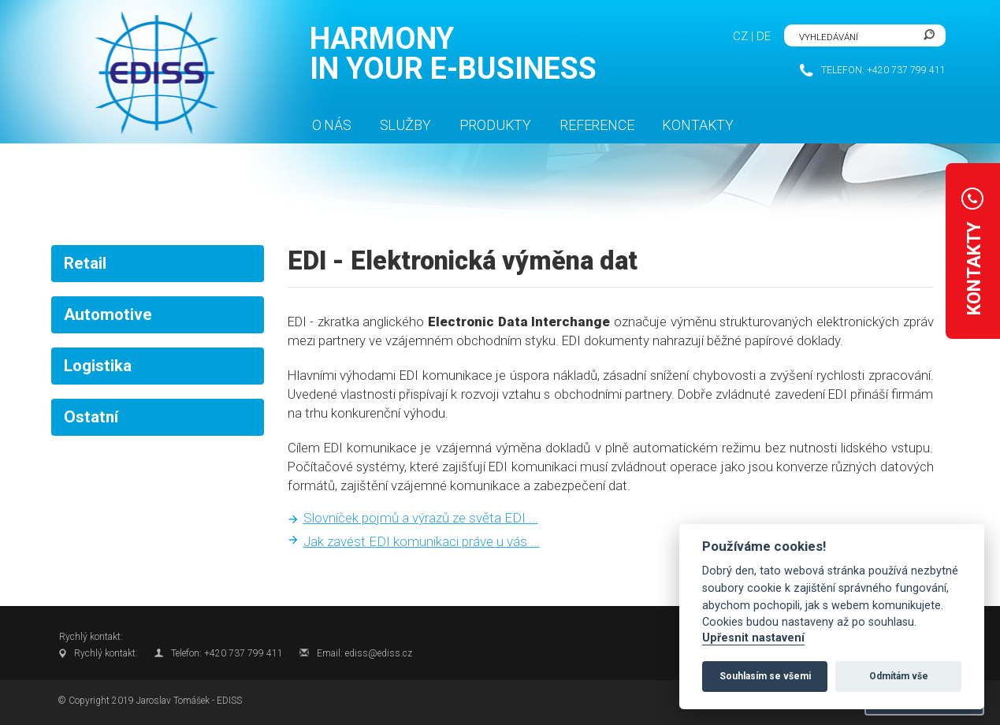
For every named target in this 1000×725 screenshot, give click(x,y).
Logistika (98, 365)
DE (764, 36)
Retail (85, 263)
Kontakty (698, 125)
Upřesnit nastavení (753, 638)
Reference (596, 125)
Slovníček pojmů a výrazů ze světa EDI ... (420, 518)
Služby (405, 125)
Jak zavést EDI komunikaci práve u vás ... (421, 541)
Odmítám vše (898, 676)
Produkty (495, 125)
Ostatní (91, 416)
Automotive (108, 314)
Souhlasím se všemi (765, 676)
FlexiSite (153, 73)
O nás (331, 125)
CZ (740, 36)
